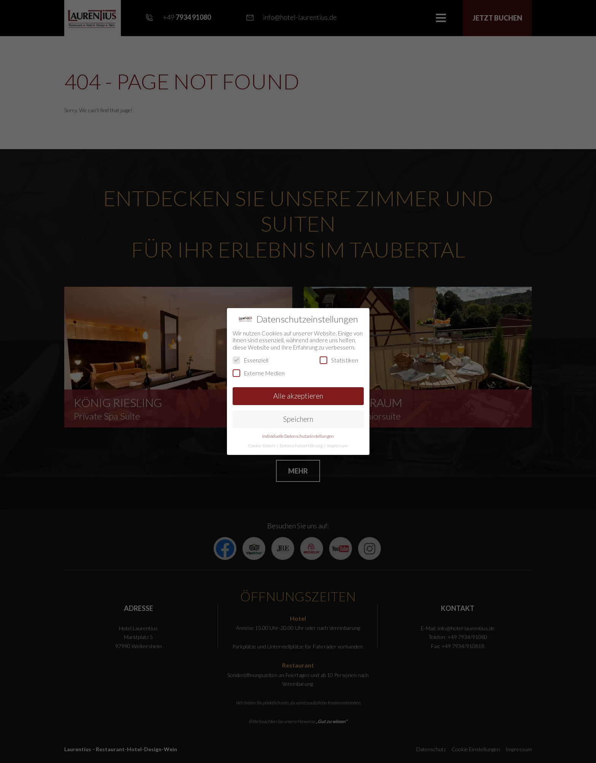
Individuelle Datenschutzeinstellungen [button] (298, 436)
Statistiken (339, 360)
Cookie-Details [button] (262, 445)
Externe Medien (259, 373)
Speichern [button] (298, 419)
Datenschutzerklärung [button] (301, 445)
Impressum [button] (337, 445)
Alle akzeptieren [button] (298, 395)
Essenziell (250, 360)
